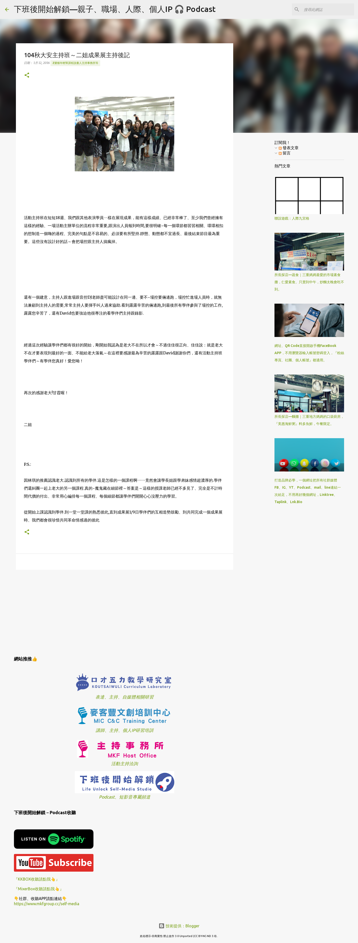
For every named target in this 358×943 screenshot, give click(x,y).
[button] (27, 75)
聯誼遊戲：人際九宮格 (291, 218)
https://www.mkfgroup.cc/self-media (46, 903)
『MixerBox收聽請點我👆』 (39, 889)
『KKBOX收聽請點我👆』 (37, 879)
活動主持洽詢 (124, 763)
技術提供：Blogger (179, 926)
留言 (285, 153)
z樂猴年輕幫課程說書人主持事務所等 (75, 62)
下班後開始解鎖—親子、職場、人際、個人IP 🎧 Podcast (115, 8)
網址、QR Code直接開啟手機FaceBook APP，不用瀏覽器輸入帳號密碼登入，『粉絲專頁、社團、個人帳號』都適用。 (309, 353)
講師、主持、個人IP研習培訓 (124, 730)
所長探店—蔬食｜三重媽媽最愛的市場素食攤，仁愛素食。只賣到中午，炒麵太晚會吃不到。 (309, 282)
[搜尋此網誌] (328, 9)
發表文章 (289, 147)
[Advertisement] (124, 612)
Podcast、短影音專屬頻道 (124, 797)
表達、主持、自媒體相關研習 (124, 697)
